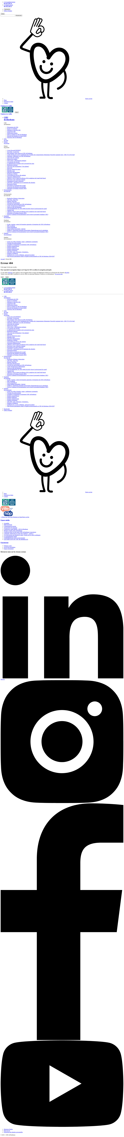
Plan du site (7, 1130)
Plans (5, 100)
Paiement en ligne (8, 101)
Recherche (7, 9)
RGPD (67, 272)
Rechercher (7, 409)
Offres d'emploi (8, 11)
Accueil (3, 259)
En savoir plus (59, 274)
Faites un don (48, 98)
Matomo (10, 272)
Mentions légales (8, 1129)
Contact (6, 103)
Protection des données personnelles (13, 1132)
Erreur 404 (6, 259)
